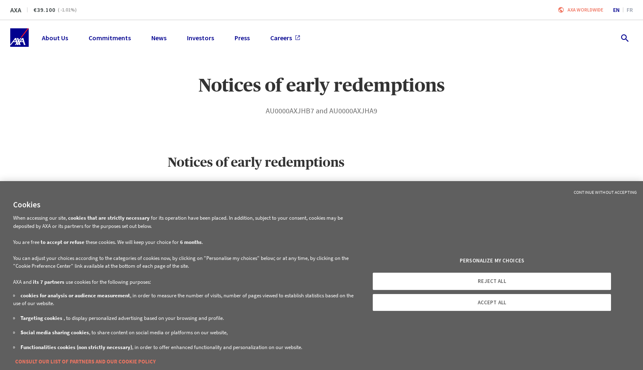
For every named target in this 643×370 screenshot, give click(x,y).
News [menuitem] (158, 38)
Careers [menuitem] (285, 38)
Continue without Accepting (605, 192)
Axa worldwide (585, 10)
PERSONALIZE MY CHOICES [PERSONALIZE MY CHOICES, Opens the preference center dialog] (492, 260)
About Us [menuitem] (55, 38)
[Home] (19, 37)
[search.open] (624, 37)
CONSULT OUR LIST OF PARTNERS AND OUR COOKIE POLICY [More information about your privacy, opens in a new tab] (85, 361)
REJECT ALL (492, 281)
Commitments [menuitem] (110, 38)
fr (630, 10)
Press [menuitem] (242, 38)
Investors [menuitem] (200, 38)
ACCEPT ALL (492, 302)
